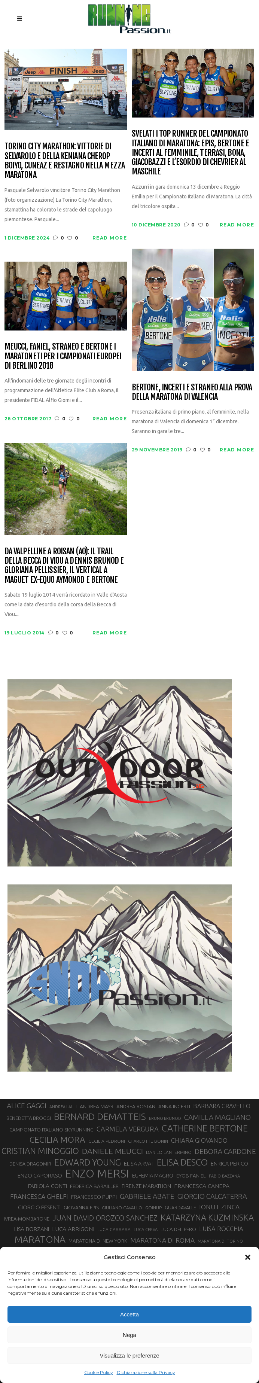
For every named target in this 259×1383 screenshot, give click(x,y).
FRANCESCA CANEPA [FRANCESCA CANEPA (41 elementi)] (201, 1185)
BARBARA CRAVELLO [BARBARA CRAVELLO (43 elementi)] (221, 1106)
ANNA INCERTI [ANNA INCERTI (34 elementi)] (174, 1106)
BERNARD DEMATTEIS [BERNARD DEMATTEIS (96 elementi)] (100, 1116)
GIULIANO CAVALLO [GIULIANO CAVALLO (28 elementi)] (122, 1207)
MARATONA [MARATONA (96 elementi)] (40, 1239)
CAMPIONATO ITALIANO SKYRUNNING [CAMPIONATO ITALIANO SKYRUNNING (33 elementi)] (51, 1130)
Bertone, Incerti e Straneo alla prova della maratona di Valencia (192, 392)
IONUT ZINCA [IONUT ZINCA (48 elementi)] (219, 1206)
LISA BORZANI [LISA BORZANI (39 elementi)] (31, 1229)
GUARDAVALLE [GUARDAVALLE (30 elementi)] (180, 1207)
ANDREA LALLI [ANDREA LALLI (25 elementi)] (63, 1107)
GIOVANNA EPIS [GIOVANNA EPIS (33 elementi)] (81, 1207)
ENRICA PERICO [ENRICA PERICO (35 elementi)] (229, 1164)
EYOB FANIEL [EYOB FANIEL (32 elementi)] (191, 1176)
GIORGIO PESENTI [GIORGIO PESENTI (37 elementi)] (39, 1207)
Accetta (129, 1314)
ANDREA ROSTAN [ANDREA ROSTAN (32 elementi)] (135, 1106)
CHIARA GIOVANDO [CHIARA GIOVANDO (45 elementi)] (199, 1140)
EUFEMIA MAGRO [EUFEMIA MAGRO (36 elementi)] (152, 1175)
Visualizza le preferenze (129, 1355)
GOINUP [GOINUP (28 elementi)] (153, 1207)
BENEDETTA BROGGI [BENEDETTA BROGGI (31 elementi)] (28, 1118)
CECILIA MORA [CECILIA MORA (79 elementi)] (57, 1139)
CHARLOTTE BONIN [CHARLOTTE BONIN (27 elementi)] (148, 1141)
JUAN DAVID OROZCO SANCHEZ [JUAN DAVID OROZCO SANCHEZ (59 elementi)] (105, 1218)
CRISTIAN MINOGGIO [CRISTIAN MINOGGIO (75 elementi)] (40, 1150)
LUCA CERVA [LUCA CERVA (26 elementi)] (146, 1229)
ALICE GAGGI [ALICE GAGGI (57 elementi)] (26, 1106)
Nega (129, 1335)
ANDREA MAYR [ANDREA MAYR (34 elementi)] (96, 1106)
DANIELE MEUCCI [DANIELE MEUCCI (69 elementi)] (112, 1150)
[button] (248, 1257)
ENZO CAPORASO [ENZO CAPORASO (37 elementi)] (40, 1175)
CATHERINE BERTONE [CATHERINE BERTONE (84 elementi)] (205, 1128)
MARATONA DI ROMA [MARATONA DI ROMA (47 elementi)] (162, 1240)
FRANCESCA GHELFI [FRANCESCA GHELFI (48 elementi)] (39, 1196)
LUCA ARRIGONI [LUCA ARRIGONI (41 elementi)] (73, 1228)
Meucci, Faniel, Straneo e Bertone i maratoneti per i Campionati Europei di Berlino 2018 (62, 356)
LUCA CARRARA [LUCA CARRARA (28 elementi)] (114, 1229)
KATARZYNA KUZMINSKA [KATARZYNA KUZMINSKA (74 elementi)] (207, 1217)
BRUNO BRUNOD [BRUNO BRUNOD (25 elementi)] (165, 1118)
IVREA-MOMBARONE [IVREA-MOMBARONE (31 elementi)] (26, 1218)
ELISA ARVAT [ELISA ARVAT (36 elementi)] (139, 1163)
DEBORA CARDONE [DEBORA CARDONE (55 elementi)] (225, 1151)
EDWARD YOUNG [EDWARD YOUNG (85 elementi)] (87, 1162)
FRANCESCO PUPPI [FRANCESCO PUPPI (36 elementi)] (94, 1197)
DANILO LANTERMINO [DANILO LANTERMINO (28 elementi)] (169, 1152)
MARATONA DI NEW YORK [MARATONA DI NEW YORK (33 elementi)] (97, 1241)
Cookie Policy (98, 1372)
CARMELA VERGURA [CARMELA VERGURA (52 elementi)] (128, 1129)
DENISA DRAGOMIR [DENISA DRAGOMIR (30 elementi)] (30, 1163)
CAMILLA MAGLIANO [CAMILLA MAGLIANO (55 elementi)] (217, 1117)
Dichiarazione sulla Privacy (146, 1372)
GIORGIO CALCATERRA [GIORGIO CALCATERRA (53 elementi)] (212, 1196)
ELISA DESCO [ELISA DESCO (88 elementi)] (182, 1162)
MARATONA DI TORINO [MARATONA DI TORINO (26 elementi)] (220, 1241)
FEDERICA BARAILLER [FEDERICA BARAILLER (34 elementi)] (94, 1186)
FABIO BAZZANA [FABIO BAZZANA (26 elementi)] (224, 1176)
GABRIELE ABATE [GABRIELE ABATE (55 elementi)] (147, 1196)
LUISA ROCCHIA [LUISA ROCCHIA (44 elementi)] (221, 1228)
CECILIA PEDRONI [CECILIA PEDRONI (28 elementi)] (106, 1141)
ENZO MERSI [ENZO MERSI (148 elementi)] (97, 1174)
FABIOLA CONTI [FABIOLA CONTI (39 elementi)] (47, 1186)
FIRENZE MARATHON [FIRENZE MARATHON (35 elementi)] (146, 1186)
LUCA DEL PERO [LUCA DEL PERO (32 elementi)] (178, 1229)
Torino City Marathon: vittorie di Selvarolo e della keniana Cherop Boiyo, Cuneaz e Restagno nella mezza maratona (64, 160)
